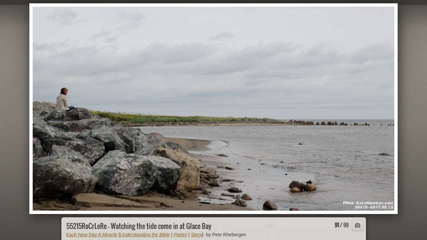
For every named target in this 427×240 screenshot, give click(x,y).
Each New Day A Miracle (91, 234)
